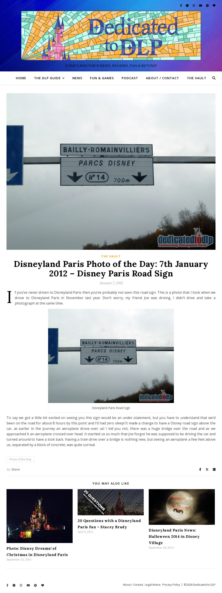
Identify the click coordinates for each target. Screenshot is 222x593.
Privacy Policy (171, 585)
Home (21, 78)
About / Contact (162, 78)
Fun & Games (102, 78)
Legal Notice (153, 585)
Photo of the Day (20, 459)
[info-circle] (187, 5)
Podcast (130, 78)
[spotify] (207, 5)
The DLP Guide (47, 78)
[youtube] (201, 5)
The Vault (196, 78)
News (77, 78)
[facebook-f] (181, 5)
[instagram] (194, 5)
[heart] (214, 5)
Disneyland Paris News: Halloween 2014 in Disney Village (174, 536)
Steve (15, 469)
